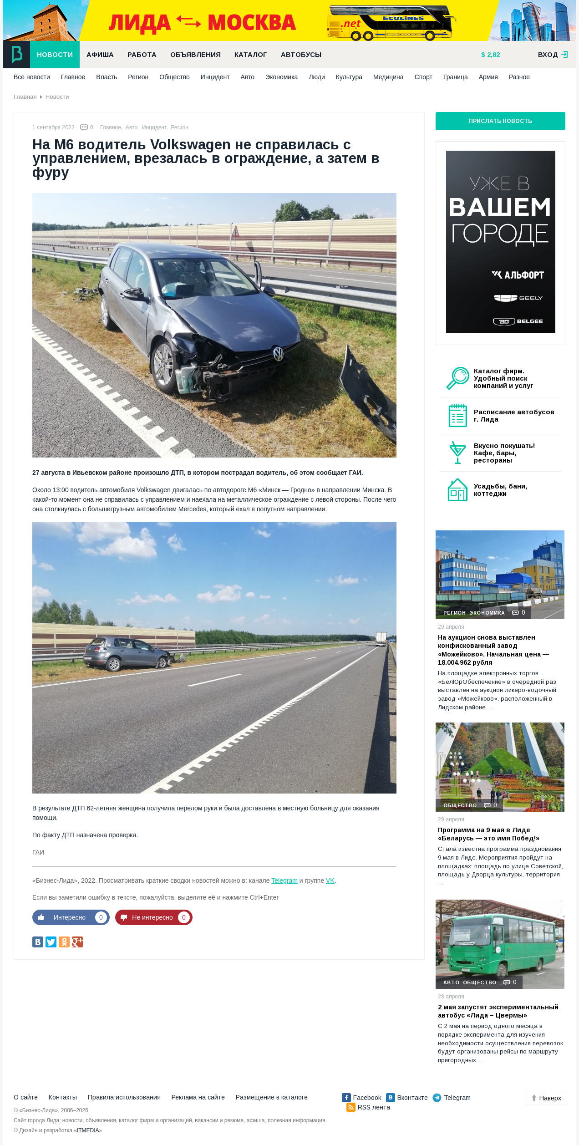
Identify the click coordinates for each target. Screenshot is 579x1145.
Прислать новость (500, 121)
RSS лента (368, 1107)
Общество (174, 77)
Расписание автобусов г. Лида (514, 415)
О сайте (26, 1097)
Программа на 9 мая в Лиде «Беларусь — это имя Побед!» (488, 834)
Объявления (195, 54)
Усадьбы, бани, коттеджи (500, 490)
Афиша (100, 54)
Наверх (546, 1098)
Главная (25, 96)
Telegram (284, 880)
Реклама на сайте (198, 1097)
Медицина (388, 77)
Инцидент (215, 77)
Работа (142, 54)
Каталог (250, 54)
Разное (519, 77)
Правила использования (124, 1097)
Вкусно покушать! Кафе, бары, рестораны (504, 453)
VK (330, 880)
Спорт (423, 77)
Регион (138, 77)
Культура (349, 77)
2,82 (492, 54)
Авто (248, 77)
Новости (55, 54)
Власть (106, 77)
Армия (488, 77)
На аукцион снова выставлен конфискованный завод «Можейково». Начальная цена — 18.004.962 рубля (493, 650)
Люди (317, 77)
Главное (73, 77)
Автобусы (301, 54)
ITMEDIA (88, 1130)
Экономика (281, 77)
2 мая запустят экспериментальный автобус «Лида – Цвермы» (498, 1011)
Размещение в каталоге (272, 1097)
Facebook (361, 1097)
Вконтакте (407, 1097)
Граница (455, 77)
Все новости (32, 77)
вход (553, 54)
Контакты (63, 1097)
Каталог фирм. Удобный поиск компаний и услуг (503, 378)
